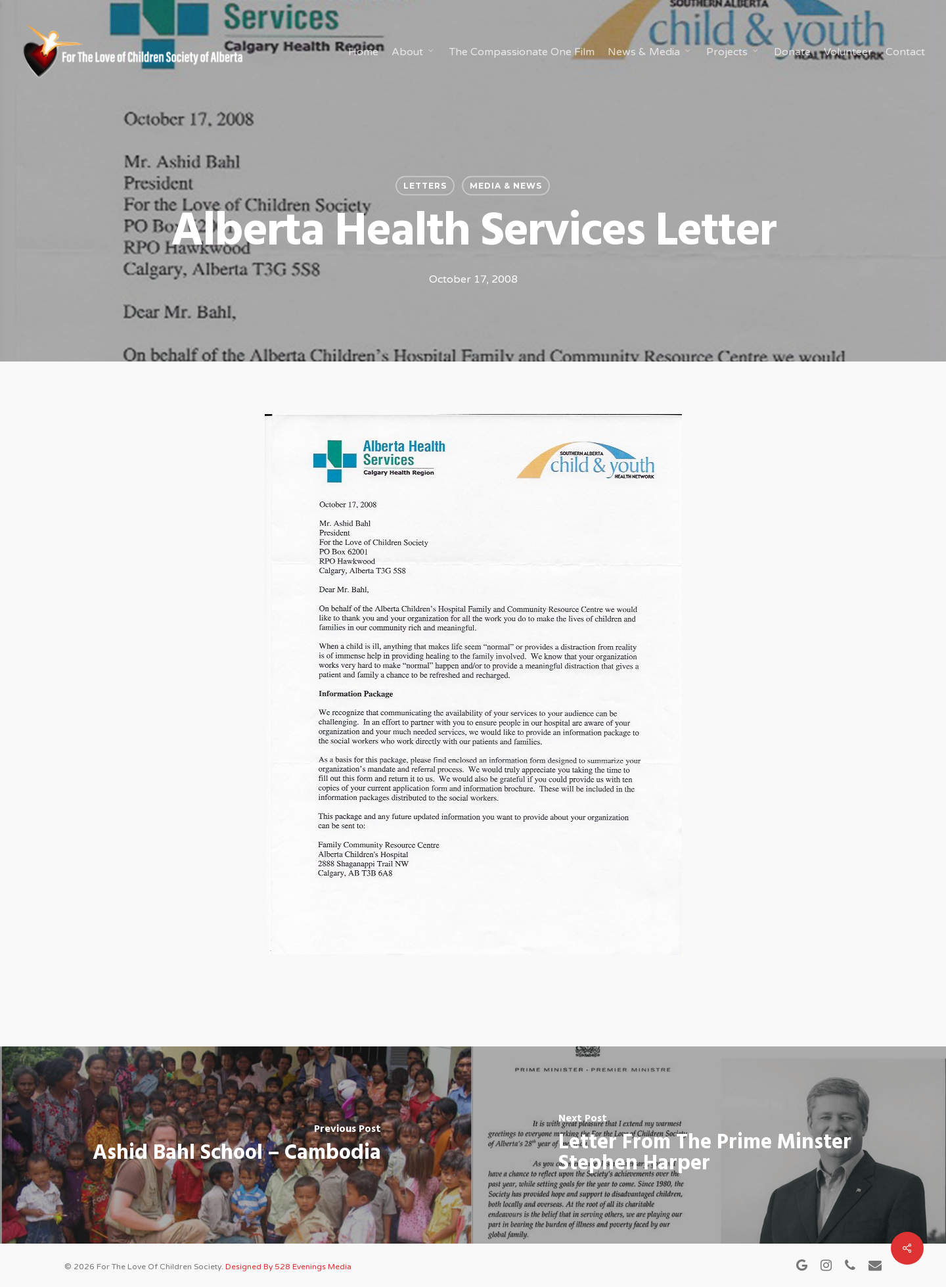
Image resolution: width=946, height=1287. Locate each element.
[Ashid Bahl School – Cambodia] (236, 1145)
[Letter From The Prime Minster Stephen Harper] (709, 1145)
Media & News (506, 186)
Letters (425, 186)
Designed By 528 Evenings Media (288, 1266)
